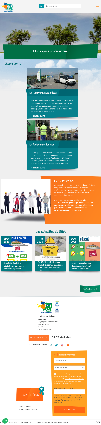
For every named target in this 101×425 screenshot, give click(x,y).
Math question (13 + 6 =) (64, 388)
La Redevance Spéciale (42, 145)
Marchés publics (25, 406)
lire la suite (39, 116)
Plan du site (13, 422)
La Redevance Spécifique (43, 93)
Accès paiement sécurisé (28, 409)
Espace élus (30, 395)
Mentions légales (26, 422)
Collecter (90, 289)
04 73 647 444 (61, 337)
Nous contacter (38, 338)
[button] (5, 421)
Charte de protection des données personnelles (52, 422)
